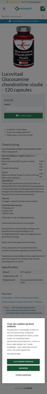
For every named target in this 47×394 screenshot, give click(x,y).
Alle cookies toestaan (23, 362)
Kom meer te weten (14, 354)
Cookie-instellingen (23, 375)
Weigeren (23, 368)
